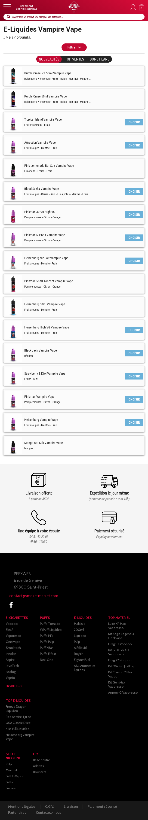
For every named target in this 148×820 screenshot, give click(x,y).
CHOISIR (134, 122)
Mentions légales (21, 807)
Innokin (11, 654)
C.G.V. (49, 807)
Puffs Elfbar (48, 654)
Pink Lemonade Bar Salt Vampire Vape (49, 165)
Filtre (71, 47)
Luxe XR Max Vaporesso (117, 626)
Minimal (11, 770)
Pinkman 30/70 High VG (39, 212)
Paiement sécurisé (102, 807)
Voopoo (12, 624)
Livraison (71, 807)
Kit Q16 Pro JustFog (121, 666)
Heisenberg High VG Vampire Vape (46, 327)
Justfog (11, 672)
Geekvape (13, 642)
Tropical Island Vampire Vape (43, 119)
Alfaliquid (80, 648)
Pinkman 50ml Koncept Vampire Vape (48, 281)
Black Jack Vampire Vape (40, 350)
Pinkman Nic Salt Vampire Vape (44, 235)
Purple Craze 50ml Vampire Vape (45, 96)
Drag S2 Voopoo (120, 644)
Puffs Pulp (47, 642)
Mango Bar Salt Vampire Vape (43, 443)
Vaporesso (13, 636)
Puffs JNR (46, 636)
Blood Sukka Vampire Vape (41, 189)
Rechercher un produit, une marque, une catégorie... (37, 16)
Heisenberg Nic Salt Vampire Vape (46, 258)
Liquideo (80, 636)
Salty (9, 782)
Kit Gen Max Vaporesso (116, 684)
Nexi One (46, 660)
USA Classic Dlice (18, 723)
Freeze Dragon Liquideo (16, 709)
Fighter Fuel (82, 660)
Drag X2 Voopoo (120, 660)
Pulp (77, 642)
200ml (79, 630)
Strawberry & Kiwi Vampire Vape (44, 373)
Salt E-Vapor (14, 776)
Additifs (38, 766)
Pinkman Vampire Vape (39, 396)
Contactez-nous (48, 813)
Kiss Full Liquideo (18, 729)
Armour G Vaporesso (123, 692)
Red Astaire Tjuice (18, 717)
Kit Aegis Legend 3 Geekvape (121, 636)
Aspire (10, 660)
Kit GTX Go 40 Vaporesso (118, 652)
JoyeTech (12, 666)
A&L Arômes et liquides (84, 668)
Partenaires (17, 813)
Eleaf (9, 630)
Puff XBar (46, 648)
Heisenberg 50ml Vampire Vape (44, 304)
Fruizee (11, 788)
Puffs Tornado (50, 624)
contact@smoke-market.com (33, 595)
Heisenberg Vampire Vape (41, 420)
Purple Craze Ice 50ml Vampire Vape (47, 73)
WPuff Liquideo (51, 630)
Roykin (78, 654)
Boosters (39, 772)
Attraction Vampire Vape (40, 142)
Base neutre (41, 760)
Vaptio (10, 678)
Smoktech (13, 648)
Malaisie (79, 624)
